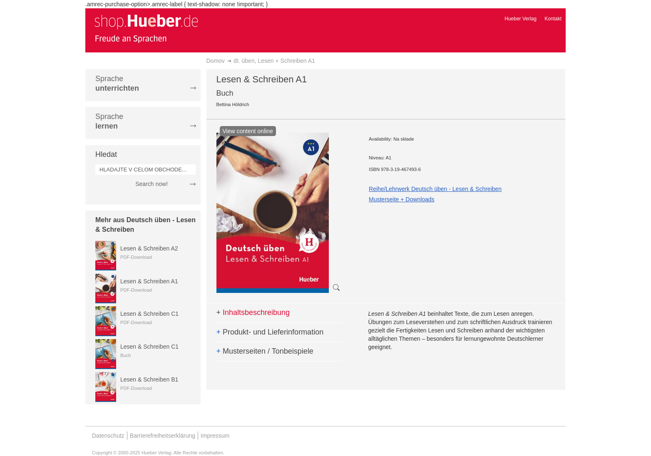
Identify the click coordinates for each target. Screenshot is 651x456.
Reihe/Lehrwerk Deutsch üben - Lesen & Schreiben (435, 189)
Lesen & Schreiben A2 (149, 248)
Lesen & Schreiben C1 (149, 313)
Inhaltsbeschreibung (253, 312)
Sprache (117, 83)
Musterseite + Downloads (402, 199)
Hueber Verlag (520, 19)
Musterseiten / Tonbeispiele (264, 351)
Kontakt (553, 19)
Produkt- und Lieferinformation (270, 332)
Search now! (151, 184)
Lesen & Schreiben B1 (149, 379)
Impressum (215, 435)
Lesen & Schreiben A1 (149, 281)
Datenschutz (108, 435)
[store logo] (146, 28)
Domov (215, 60)
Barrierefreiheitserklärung (162, 435)
